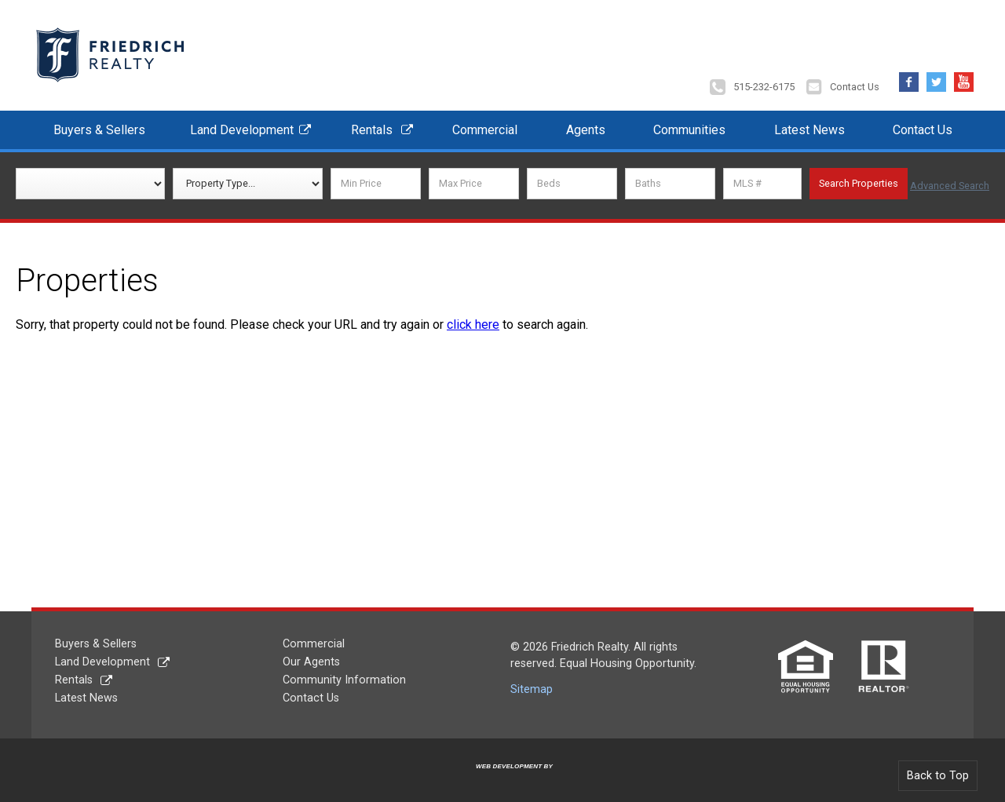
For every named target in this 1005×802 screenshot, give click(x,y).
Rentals (372, 124)
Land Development (242, 124)
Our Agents (311, 656)
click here (473, 319)
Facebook (909, 72)
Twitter (936, 72)
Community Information (344, 674)
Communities (689, 124)
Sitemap (531, 684)
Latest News (809, 124)
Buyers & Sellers (99, 124)
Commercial (484, 124)
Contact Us (854, 82)
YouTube (964, 72)
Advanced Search (949, 178)
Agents (585, 124)
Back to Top (938, 770)
